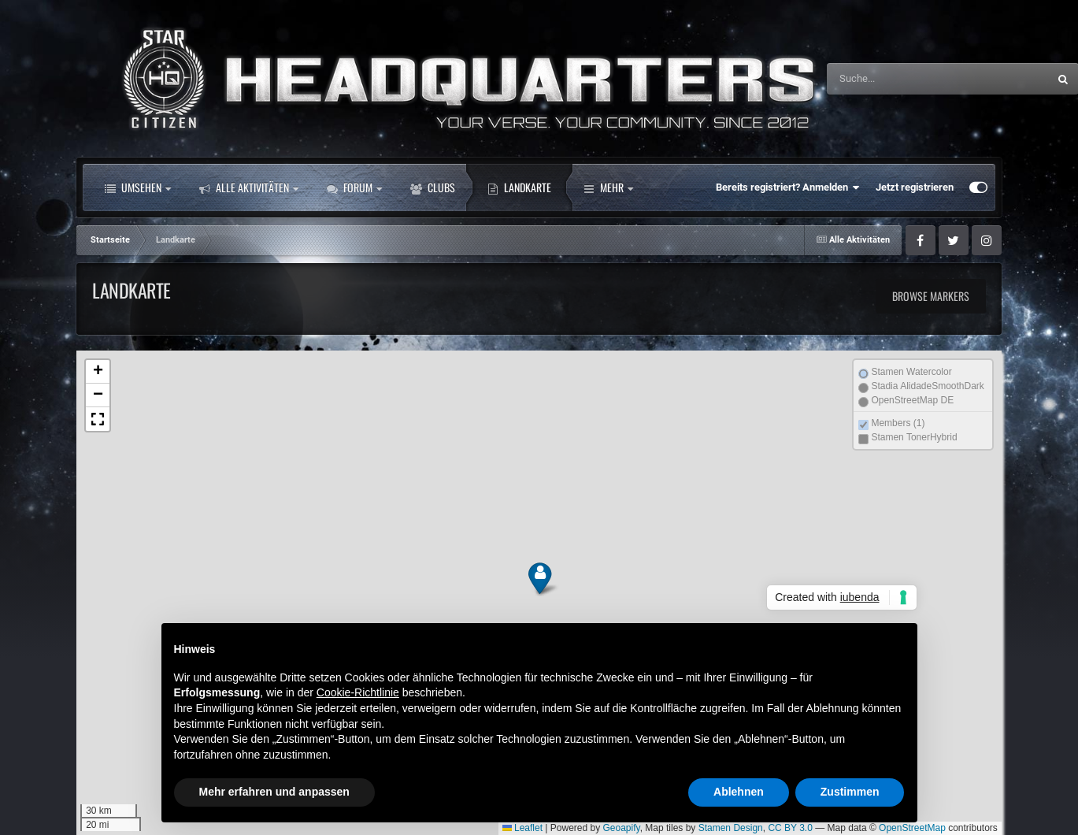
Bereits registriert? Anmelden (788, 187)
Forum (354, 187)
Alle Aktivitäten (249, 187)
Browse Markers (930, 296)
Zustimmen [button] (850, 791)
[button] (539, 578)
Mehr (608, 187)
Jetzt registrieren (915, 187)
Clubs (432, 187)
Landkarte (519, 187)
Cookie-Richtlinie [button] (358, 692)
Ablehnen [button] (738, 791)
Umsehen (138, 187)
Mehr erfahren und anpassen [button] (274, 791)
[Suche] (905, 79)
